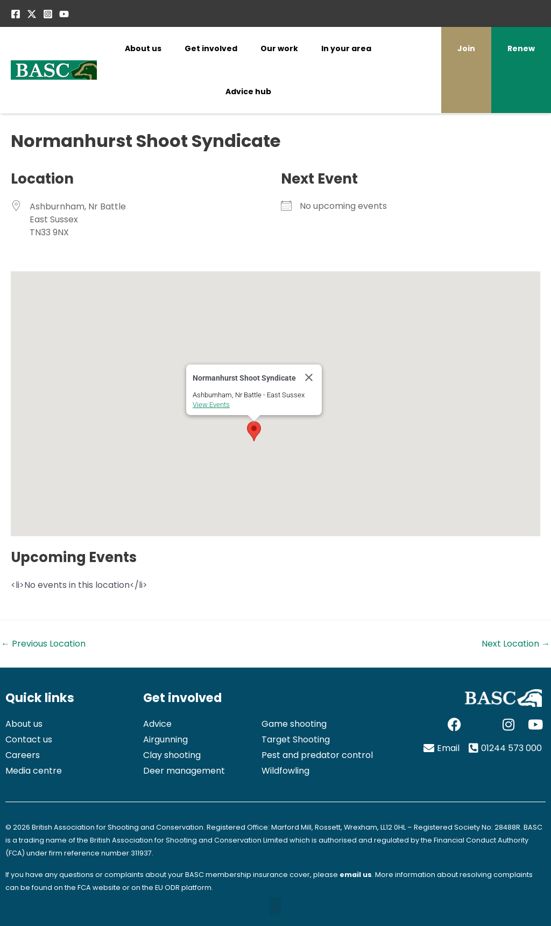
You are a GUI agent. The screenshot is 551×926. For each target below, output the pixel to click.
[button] (254, 431)
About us (143, 48)
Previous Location (43, 644)
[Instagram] (48, 14)
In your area (346, 48)
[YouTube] (64, 14)
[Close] (309, 377)
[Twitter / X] (32, 14)
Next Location (516, 644)
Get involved (211, 48)
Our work (279, 48)
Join (466, 48)
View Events (211, 405)
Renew (521, 48)
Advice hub (248, 91)
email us (356, 874)
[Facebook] (15, 14)
